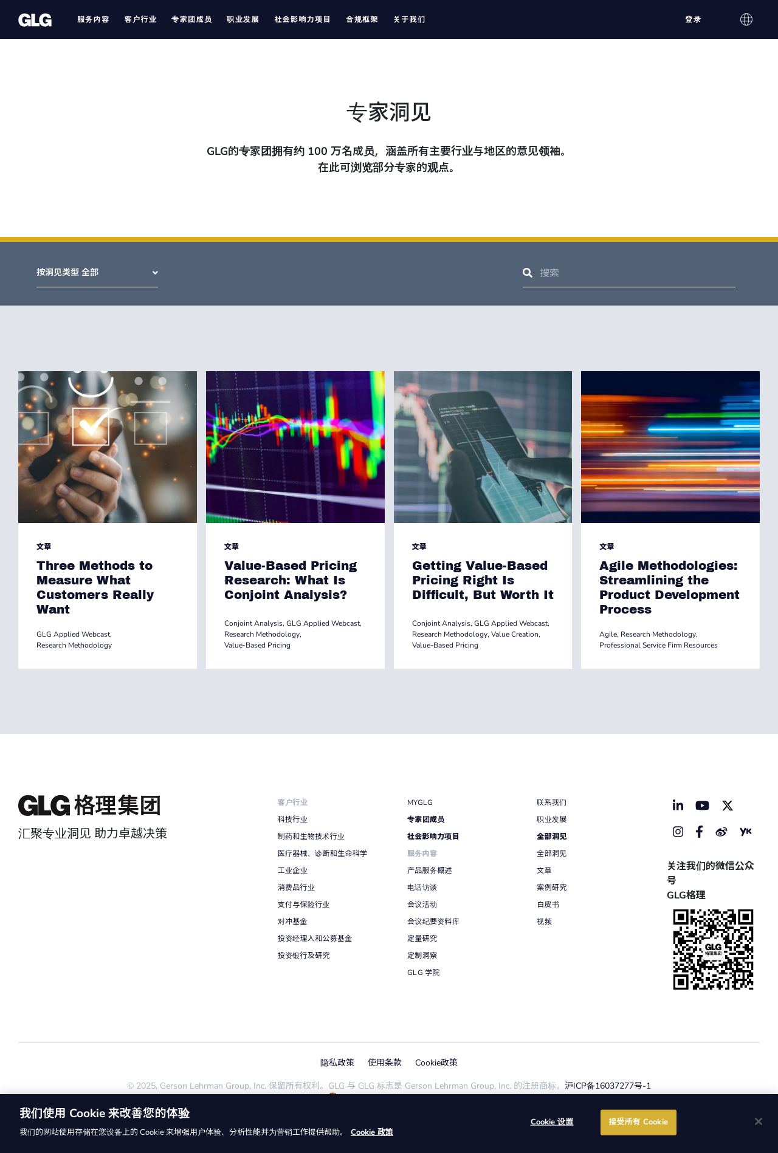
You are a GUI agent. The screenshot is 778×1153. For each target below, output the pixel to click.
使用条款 (385, 1063)
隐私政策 (337, 1063)
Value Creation (515, 634)
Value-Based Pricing (257, 645)
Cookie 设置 (552, 1122)
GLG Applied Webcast (73, 634)
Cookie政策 (436, 1063)
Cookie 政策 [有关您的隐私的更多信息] (372, 1132)
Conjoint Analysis (253, 623)
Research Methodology (74, 645)
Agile (608, 634)
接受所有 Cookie (637, 1122)
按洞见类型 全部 (97, 272)
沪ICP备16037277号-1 (608, 1086)
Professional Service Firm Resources (658, 645)
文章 (43, 547)
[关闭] (758, 1121)
